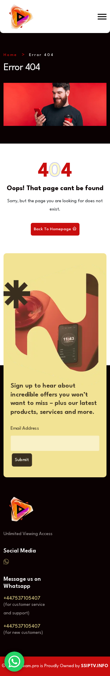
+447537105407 (22, 598)
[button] (102, 16)
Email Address (21, 429)
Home (10, 55)
